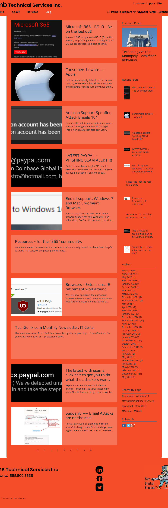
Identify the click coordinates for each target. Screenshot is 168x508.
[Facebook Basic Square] (124, 425)
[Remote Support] (121, 12)
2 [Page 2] (57, 450)
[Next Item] (151, 37)
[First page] (38, 450)
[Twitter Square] (99, 487)
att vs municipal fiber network (138, 400)
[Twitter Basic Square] (128, 425)
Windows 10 (142, 395)
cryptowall (127, 405)
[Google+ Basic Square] (133, 425)
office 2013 (140, 405)
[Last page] (91, 450)
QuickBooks (128, 395)
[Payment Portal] (146, 12)
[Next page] (84, 450)
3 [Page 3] (64, 450)
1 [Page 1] (51, 450)
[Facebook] (99, 479)
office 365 (127, 410)
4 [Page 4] (71, 450)
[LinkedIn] (99, 470)
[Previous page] (44, 450)
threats (138, 410)
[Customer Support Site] (147, 3)
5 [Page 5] (77, 450)
